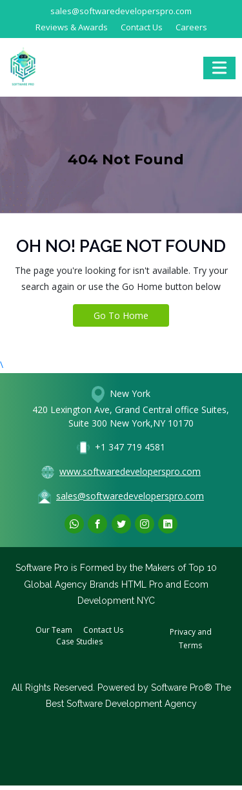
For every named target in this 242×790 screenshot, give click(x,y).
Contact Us (142, 27)
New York (128, 393)
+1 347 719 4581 (130, 447)
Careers (191, 27)
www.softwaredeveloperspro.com (130, 471)
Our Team (53, 629)
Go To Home (121, 315)
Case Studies (79, 641)
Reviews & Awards (71, 27)
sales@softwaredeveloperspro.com (121, 11)
